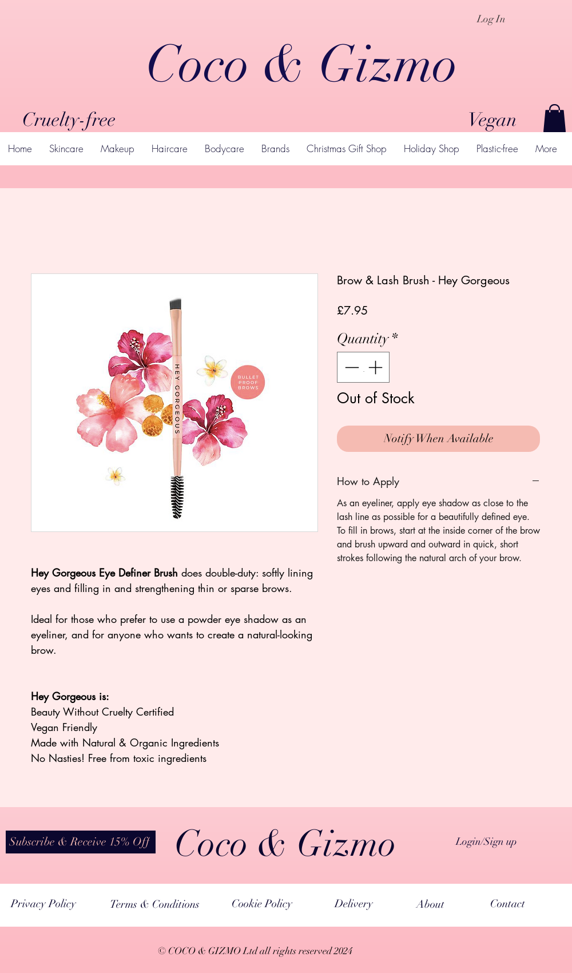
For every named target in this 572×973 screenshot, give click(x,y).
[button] (554, 118)
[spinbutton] (363, 367)
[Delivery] (353, 903)
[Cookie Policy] (262, 903)
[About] (430, 904)
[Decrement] (351, 367)
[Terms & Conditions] (154, 904)
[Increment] (376, 367)
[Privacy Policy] (43, 903)
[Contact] (507, 903)
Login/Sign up (486, 841)
